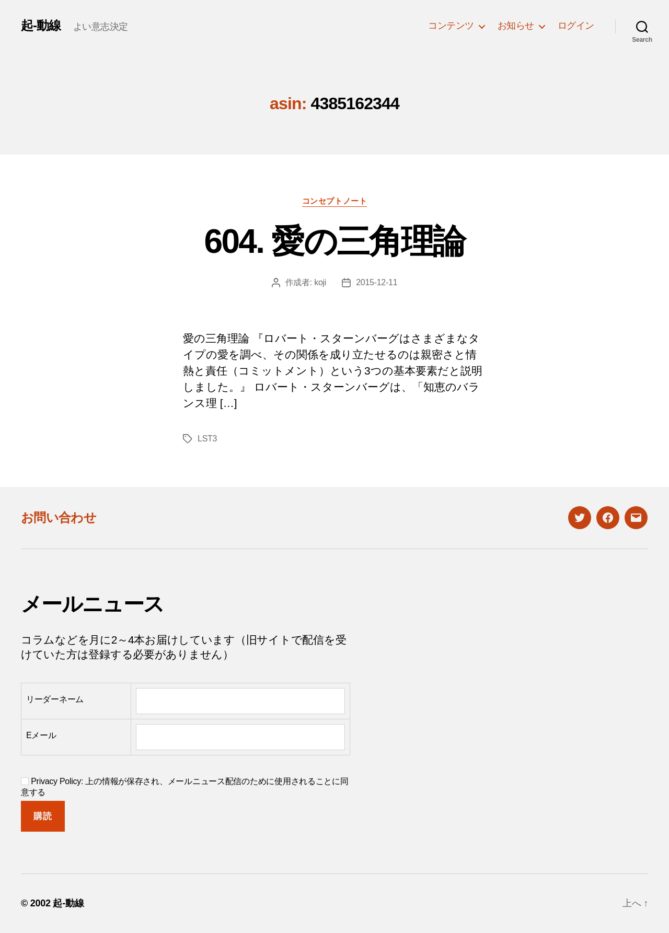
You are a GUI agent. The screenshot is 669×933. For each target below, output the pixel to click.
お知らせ (516, 25)
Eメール (41, 735)
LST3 (207, 438)
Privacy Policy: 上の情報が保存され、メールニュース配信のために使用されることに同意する (185, 787)
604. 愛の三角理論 (334, 241)
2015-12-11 (376, 282)
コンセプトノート (334, 200)
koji (320, 282)
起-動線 (41, 25)
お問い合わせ (58, 517)
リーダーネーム (55, 699)
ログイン (576, 25)
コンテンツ (451, 25)
